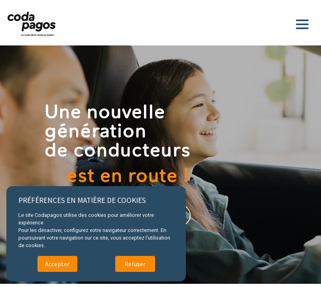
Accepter (57, 264)
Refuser (135, 264)
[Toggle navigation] (304, 23)
